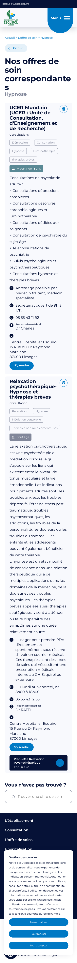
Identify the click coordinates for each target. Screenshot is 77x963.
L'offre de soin (27, 37)
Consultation (46, 142)
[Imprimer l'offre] (63, 109)
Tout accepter (38, 945)
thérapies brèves (23, 159)
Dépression (20, 142)
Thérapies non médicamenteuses (35, 438)
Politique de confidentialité (47, 885)
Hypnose (18, 151)
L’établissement (19, 820)
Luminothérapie (44, 151)
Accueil (10, 37)
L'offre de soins (18, 840)
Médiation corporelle (26, 430)
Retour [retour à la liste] (18, 48)
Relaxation (19, 421)
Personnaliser (38, 922)
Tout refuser (38, 933)
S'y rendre (21, 365)
